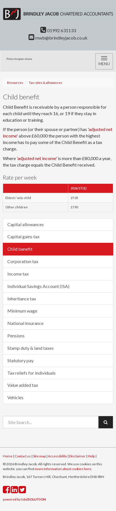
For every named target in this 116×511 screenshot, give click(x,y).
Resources (15, 82)
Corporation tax (22, 261)
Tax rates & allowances (45, 82)
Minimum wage (22, 310)
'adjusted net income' (37, 158)
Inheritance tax (21, 298)
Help (91, 456)
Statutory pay (20, 360)
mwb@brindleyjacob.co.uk (58, 37)
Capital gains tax (23, 236)
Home (7, 456)
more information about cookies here (63, 469)
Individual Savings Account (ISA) (38, 286)
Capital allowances (25, 224)
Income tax (18, 273)
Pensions (16, 335)
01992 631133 (58, 30)
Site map (39, 456)
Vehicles (15, 397)
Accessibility (57, 456)
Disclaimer (77, 456)
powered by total (24, 499)
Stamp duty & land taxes (30, 348)
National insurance (25, 323)
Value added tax (22, 385)
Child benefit (19, 249)
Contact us (23, 456)
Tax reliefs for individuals (31, 372)
